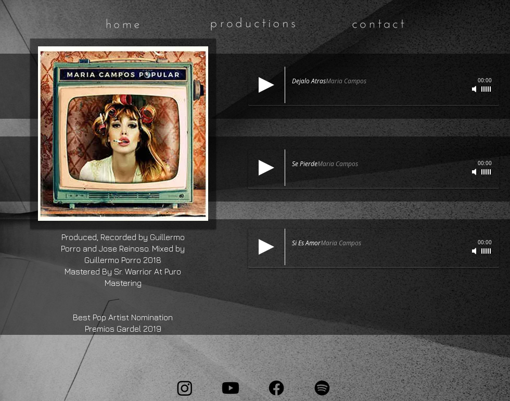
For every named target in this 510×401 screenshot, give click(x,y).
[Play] (266, 85)
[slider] (486, 89)
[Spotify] (322, 388)
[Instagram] (185, 388)
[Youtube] (230, 388)
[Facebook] (276, 388)
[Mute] (475, 89)
